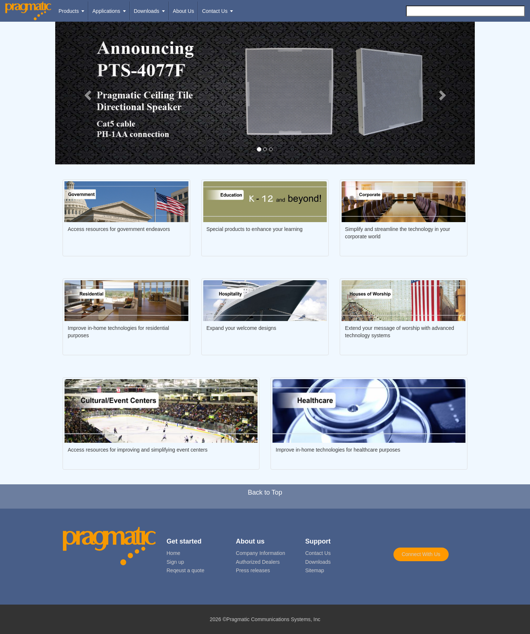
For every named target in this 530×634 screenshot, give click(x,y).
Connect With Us (421, 554)
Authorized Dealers (258, 562)
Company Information (260, 553)
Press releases (253, 570)
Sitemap (314, 570)
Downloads (318, 562)
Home (173, 553)
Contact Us (318, 553)
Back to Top (265, 492)
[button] (86, 93)
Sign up (175, 562)
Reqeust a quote (186, 570)
